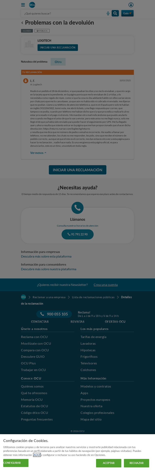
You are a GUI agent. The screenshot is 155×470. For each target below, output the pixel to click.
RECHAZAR (136, 463)
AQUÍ (37, 455)
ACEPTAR (109, 463)
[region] (77, 452)
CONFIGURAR (12, 462)
